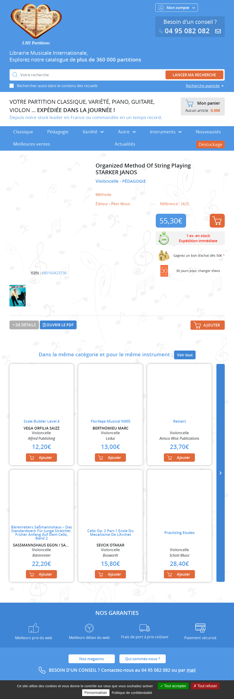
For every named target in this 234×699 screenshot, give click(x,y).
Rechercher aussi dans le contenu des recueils (57, 85)
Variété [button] (93, 132)
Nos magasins (91, 658)
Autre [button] (127, 132)
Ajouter (217, 220)
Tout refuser (205, 686)
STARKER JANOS (116, 172)
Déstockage (210, 144)
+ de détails (24, 324)
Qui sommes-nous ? (142, 658)
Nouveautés (208, 132)
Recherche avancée (203, 85)
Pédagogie (58, 132)
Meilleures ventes (31, 144)
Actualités (125, 144)
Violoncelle (108, 181)
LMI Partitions (36, 42)
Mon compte (176, 7)
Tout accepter (173, 686)
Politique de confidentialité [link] (132, 693)
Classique (23, 132)
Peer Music (121, 203)
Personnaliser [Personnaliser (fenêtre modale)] (95, 693)
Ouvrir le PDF (58, 324)
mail (191, 670)
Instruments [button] (166, 132)
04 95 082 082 (185, 30)
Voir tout (185, 354)
